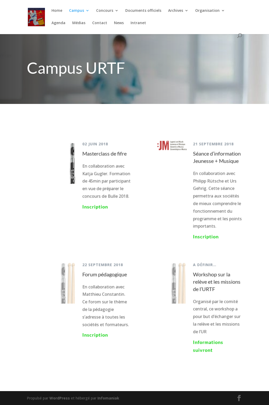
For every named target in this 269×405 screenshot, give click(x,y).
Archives (175, 11)
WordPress (59, 398)
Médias (78, 23)
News (119, 23)
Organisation (207, 11)
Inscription (95, 207)
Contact (99, 23)
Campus (76, 11)
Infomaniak (108, 398)
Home (56, 11)
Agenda (58, 23)
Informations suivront (207, 344)
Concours (104, 11)
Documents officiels (143, 11)
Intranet (138, 23)
